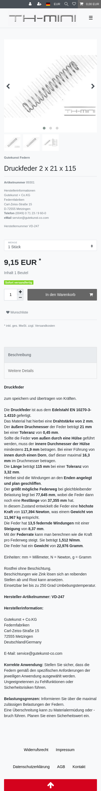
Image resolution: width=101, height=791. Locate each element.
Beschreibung (19, 355)
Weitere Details (21, 371)
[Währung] (57, 4)
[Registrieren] (39, 4)
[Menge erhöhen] (20, 292)
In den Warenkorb (69, 294)
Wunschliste (17, 312)
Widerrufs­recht (36, 750)
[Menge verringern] (20, 298)
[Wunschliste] (74, 4)
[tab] (50, 355)
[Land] (48, 4)
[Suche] (66, 4)
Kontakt (79, 767)
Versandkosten (44, 325)
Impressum (65, 750)
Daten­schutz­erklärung (31, 767)
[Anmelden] (30, 4)
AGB (61, 767)
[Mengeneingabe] (10, 295)
